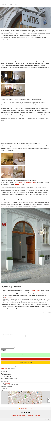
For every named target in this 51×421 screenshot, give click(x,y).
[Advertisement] (25, 50)
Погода (19, 408)
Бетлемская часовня (29, 182)
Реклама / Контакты (16, 415)
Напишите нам (4, 368)
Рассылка (37, 415)
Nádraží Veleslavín (35, 290)
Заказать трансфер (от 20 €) (25, 362)
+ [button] (48, 399)
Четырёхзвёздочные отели (15, 0)
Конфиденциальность (28, 415)
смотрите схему (12, 293)
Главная (3, 0)
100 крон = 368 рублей (30, 408)
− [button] (48, 401)
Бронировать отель (25, 359)
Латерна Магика (19, 184)
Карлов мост (19, 182)
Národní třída (7, 383)
